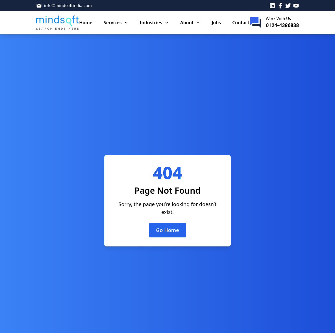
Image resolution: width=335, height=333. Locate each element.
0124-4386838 (282, 25)
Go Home (167, 230)
